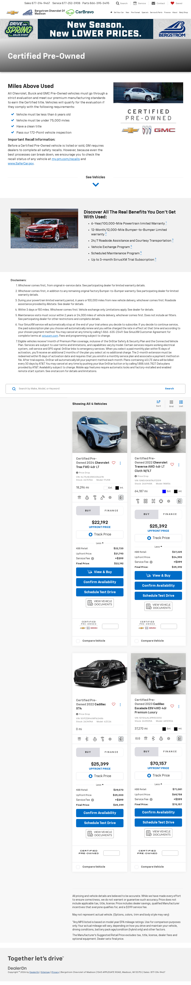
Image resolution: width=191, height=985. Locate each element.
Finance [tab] (112, 511)
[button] (123, 432)
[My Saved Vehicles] (176, 3)
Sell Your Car (119, 12)
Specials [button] (145, 12)
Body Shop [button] (183, 12)
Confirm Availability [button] (100, 582)
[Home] (111, 13)
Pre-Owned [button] (135, 12)
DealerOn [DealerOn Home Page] (34, 972)
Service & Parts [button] (156, 12)
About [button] (174, 12)
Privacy (55, 972)
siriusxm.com (50, 336)
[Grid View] (170, 404)
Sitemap (45, 972)
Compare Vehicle (93, 640)
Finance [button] (167, 12)
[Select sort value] (159, 404)
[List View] (181, 404)
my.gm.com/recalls (66, 159)
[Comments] (120, 497)
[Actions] (120, 463)
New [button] (127, 12)
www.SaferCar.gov (21, 163)
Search (169, 389)
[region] (99, 556)
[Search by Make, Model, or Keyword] (90, 388)
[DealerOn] (17, 968)
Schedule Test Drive (100, 592)
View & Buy (99, 572)
